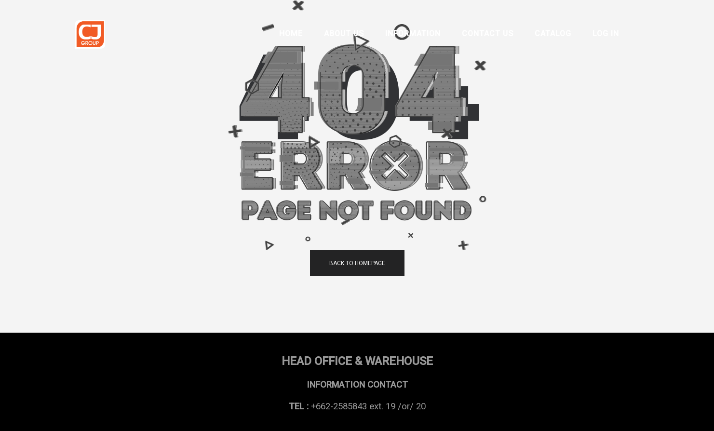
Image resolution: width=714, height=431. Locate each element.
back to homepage (357, 263)
